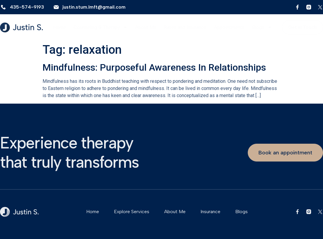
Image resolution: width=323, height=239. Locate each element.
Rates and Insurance (185, 27)
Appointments (229, 27)
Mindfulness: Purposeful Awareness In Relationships (154, 67)
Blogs (262, 27)
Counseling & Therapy (100, 27)
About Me (145, 27)
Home (59, 27)
